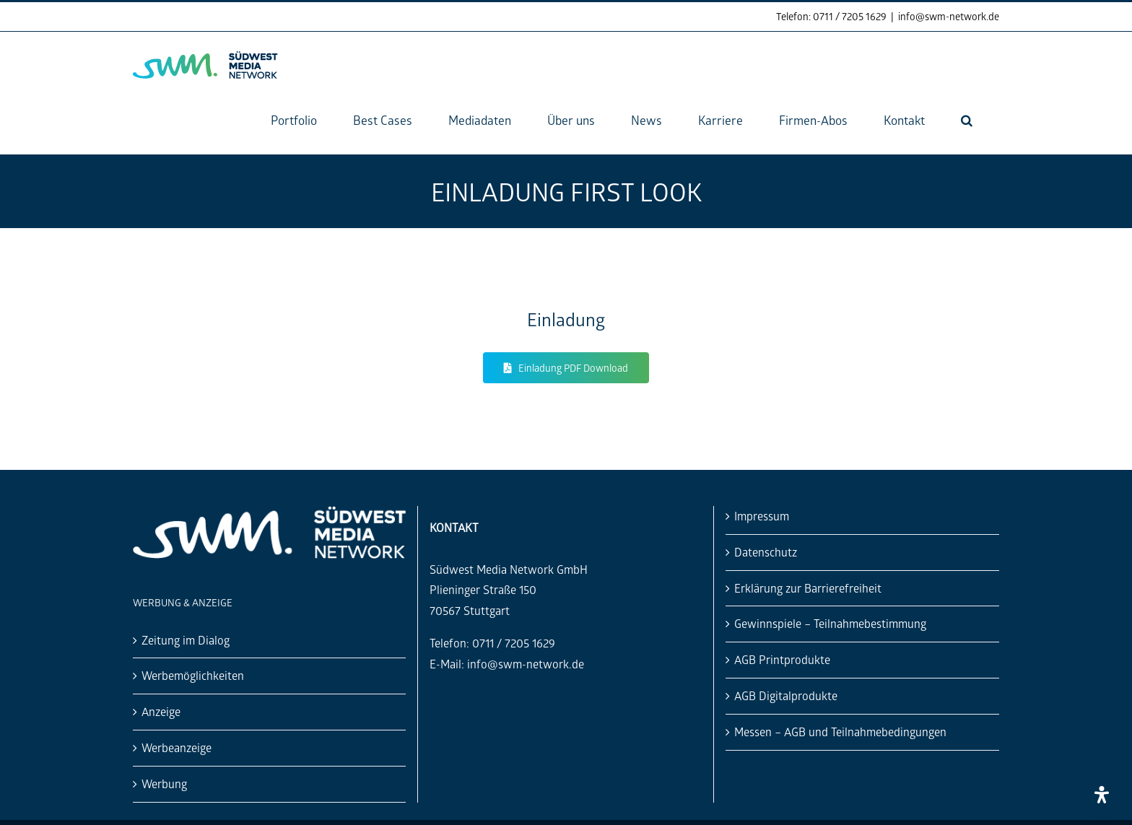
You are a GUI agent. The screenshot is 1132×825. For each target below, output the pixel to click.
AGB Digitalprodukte (785, 695)
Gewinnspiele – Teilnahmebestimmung (830, 623)
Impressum (761, 515)
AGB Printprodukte (782, 659)
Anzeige (161, 711)
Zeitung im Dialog (186, 639)
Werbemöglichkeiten (193, 675)
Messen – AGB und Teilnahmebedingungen (840, 731)
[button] (966, 120)
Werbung (164, 783)
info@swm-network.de (948, 16)
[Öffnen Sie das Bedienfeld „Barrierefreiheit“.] (1102, 795)
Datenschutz (765, 551)
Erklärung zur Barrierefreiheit (807, 587)
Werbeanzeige (177, 747)
